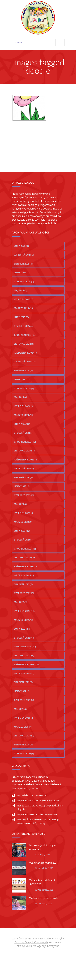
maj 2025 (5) (20, 290)
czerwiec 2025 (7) (24, 281)
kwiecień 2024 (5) (23, 406)
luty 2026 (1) (21, 245)
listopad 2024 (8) (24, 343)
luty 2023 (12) (22, 530)
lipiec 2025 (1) (21, 272)
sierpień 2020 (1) (23, 744)
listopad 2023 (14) (24, 450)
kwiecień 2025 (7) (23, 299)
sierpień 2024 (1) (23, 370)
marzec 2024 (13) (23, 415)
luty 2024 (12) (22, 424)
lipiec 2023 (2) (21, 486)
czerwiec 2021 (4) (24, 700)
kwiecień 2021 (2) (23, 717)
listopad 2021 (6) (24, 655)
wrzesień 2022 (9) (24, 575)
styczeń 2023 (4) (23, 539)
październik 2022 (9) (25, 566)
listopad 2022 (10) (24, 557)
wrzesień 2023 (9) (24, 468)
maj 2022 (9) (20, 602)
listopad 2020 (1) (24, 735)
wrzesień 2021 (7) (24, 673)
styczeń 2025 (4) (23, 325)
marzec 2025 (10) (23, 308)
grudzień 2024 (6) (24, 334)
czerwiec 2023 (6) (24, 495)
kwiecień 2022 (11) (24, 610)
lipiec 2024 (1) (21, 379)
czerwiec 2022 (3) (24, 593)
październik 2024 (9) (25, 352)
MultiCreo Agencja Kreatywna (42, 946)
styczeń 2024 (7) (23, 432)
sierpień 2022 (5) (23, 584)
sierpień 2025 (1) (23, 263)
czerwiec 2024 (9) (24, 388)
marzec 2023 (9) (23, 521)
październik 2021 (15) (26, 664)
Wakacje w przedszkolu (43, 898)
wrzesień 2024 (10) (24, 361)
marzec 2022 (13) (23, 619)
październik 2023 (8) (25, 459)
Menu (39, 42)
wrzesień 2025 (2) (24, 254)
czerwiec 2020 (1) (24, 753)
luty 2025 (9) (21, 317)
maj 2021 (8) (20, 709)
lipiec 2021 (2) (21, 691)
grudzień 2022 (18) (25, 548)
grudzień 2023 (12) (25, 441)
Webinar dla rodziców (42, 862)
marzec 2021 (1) (23, 726)
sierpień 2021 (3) (23, 682)
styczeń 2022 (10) (24, 637)
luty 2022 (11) (22, 628)
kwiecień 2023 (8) (23, 513)
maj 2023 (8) (20, 504)
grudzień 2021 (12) (25, 646)
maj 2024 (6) (20, 397)
